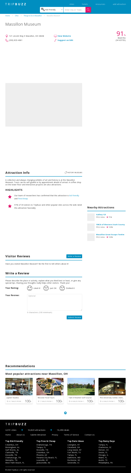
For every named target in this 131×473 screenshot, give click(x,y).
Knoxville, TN (11, 455)
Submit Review (74, 317)
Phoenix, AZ (41, 455)
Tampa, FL (41, 447)
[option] (43, 105)
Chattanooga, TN (13, 457)
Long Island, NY (74, 450)
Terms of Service (71, 435)
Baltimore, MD (74, 457)
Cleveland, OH (73, 447)
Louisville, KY (42, 460)
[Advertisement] (65, 62)
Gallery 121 (101, 214)
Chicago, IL (103, 455)
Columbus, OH (11, 445)
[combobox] (51, 10)
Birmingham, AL (12, 447)
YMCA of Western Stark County (110, 224)
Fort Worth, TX (74, 452)
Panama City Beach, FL (46, 457)
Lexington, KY (73, 445)
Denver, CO (104, 450)
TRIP (16, 4)
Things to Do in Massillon (33, 16)
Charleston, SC (105, 447)
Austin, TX (103, 460)
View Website (64, 36)
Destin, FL (103, 452)
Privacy (55, 435)
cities (71, 4)
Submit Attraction (38, 435)
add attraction (119, 4)
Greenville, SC (73, 462)
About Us (21, 435)
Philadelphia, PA (106, 462)
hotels (85, 4)
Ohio (17, 16)
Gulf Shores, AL (12, 450)
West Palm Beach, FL (14, 462)
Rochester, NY (73, 460)
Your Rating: (12, 288)
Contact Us (90, 435)
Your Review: (12, 295)
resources (100, 4)
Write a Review (74, 256)
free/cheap (23, 198)
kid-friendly (74, 195)
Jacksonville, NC (43, 462)
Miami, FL (103, 457)
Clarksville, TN (11, 452)
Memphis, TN (11, 460)
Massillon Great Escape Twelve (110, 234)
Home (7, 16)
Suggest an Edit (65, 40)
